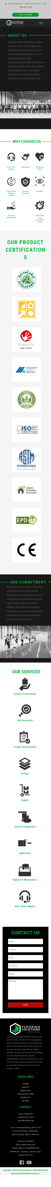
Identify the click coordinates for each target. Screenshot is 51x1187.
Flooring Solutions (24, 1170)
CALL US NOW (25, 14)
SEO (34, 1170)
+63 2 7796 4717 (14, 3)
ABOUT (25, 1087)
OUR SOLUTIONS (25, 1094)
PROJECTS (25, 1097)
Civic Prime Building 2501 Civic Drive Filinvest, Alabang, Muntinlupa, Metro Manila (25, 1131)
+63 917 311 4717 (33, 3)
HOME (26, 1083)
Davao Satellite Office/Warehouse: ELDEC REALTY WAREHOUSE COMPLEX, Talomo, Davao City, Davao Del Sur (25, 1148)
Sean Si (37, 1173)
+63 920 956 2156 (26, 1120)
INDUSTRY (26, 1090)
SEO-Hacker (43, 1170)
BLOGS (25, 1101)
